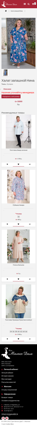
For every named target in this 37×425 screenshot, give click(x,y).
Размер (19, 214)
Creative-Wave (10, 424)
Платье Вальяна (18, 265)
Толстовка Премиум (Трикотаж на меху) (18, 320)
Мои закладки (6, 379)
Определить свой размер (11, 96)
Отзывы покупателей (9, 390)
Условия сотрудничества (10, 400)
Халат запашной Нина (17, 11)
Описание (7, 89)
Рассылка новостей (8, 382)
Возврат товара (7, 397)
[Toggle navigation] (25, 4)
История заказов (7, 376)
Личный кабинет (7, 373)
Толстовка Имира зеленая (18, 150)
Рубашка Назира (18, 205)
